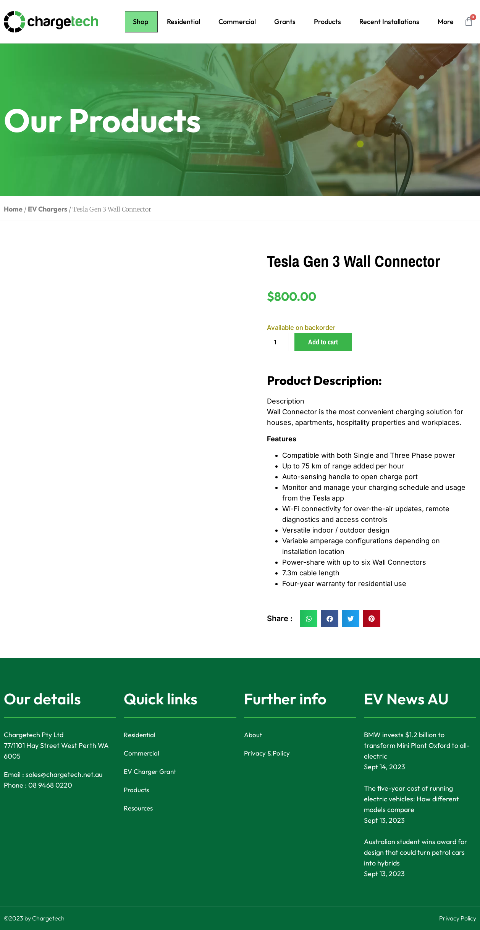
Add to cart (323, 342)
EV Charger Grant (151, 771)
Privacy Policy (457, 918)
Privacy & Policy (268, 753)
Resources (139, 808)
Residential (183, 21)
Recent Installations (389, 21)
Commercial (237, 21)
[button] (308, 618)
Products (327, 21)
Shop (140, 21)
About (253, 734)
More (446, 21)
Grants (285, 21)
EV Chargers (47, 209)
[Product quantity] (278, 342)
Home (13, 209)
